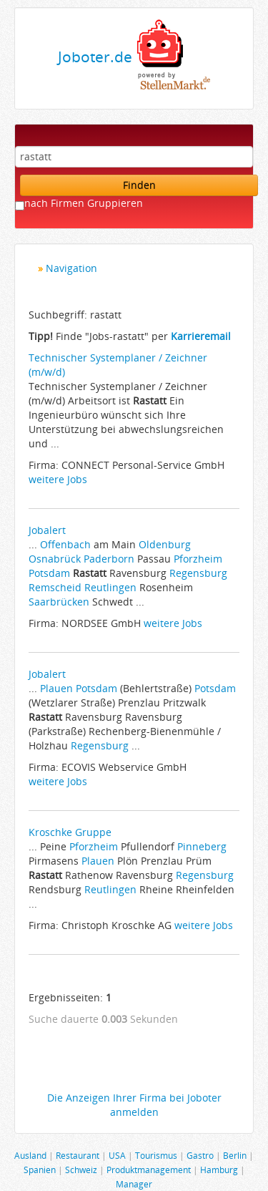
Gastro (200, 1155)
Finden (139, 185)
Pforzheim (198, 558)
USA (117, 1155)
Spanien (40, 1169)
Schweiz (81, 1169)
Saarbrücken (59, 601)
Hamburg (219, 1169)
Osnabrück (55, 558)
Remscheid (55, 587)
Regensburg (198, 573)
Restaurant (77, 1155)
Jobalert (47, 530)
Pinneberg (202, 846)
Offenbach (65, 544)
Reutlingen (110, 587)
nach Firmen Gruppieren (83, 203)
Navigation (71, 268)
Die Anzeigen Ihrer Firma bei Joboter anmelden (134, 1105)
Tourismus (156, 1155)
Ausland (30, 1155)
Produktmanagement (148, 1169)
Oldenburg (165, 544)
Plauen (56, 688)
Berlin (235, 1155)
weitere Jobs (58, 479)
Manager (134, 1184)
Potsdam (49, 573)
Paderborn (109, 558)
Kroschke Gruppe (70, 832)
